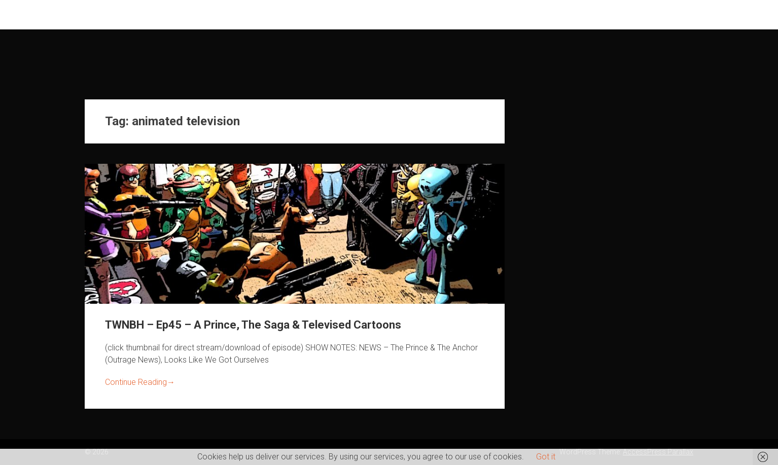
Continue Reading (140, 382)
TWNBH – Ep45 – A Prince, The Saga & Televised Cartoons (253, 324)
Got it (545, 456)
